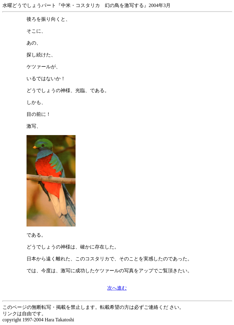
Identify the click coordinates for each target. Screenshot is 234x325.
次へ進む (117, 288)
